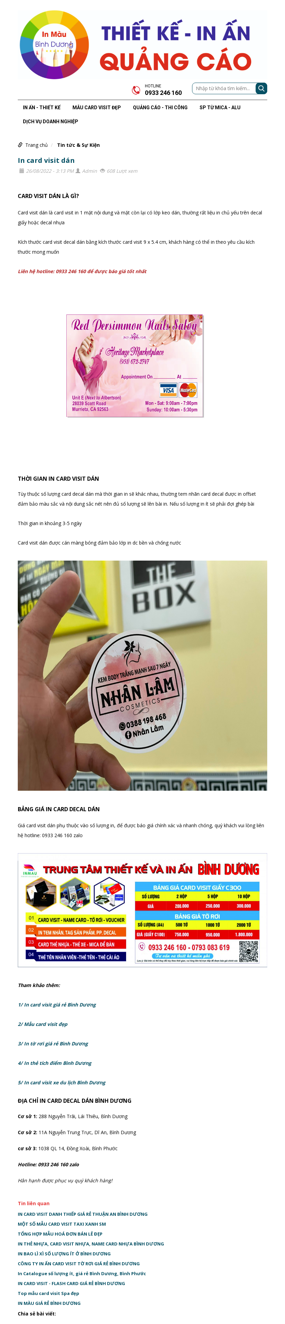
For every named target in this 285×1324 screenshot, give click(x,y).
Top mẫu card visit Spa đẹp (48, 1293)
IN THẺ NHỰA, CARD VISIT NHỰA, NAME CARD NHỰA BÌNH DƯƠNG (91, 1244)
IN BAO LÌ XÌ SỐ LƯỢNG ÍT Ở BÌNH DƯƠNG (64, 1254)
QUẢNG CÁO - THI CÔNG (160, 107)
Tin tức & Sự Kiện (78, 145)
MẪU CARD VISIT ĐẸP (96, 107)
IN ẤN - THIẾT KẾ (41, 107)
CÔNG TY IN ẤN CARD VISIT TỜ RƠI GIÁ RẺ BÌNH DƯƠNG (79, 1263)
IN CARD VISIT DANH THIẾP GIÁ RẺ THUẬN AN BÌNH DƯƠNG (83, 1214)
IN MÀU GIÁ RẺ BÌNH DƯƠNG (49, 1303)
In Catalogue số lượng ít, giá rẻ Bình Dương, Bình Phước (82, 1273)
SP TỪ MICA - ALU (220, 107)
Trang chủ (36, 145)
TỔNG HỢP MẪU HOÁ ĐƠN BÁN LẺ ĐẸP (60, 1234)
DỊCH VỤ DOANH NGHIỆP (50, 121)
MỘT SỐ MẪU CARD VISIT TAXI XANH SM (62, 1224)
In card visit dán (46, 160)
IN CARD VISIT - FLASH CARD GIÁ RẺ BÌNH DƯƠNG (71, 1283)
